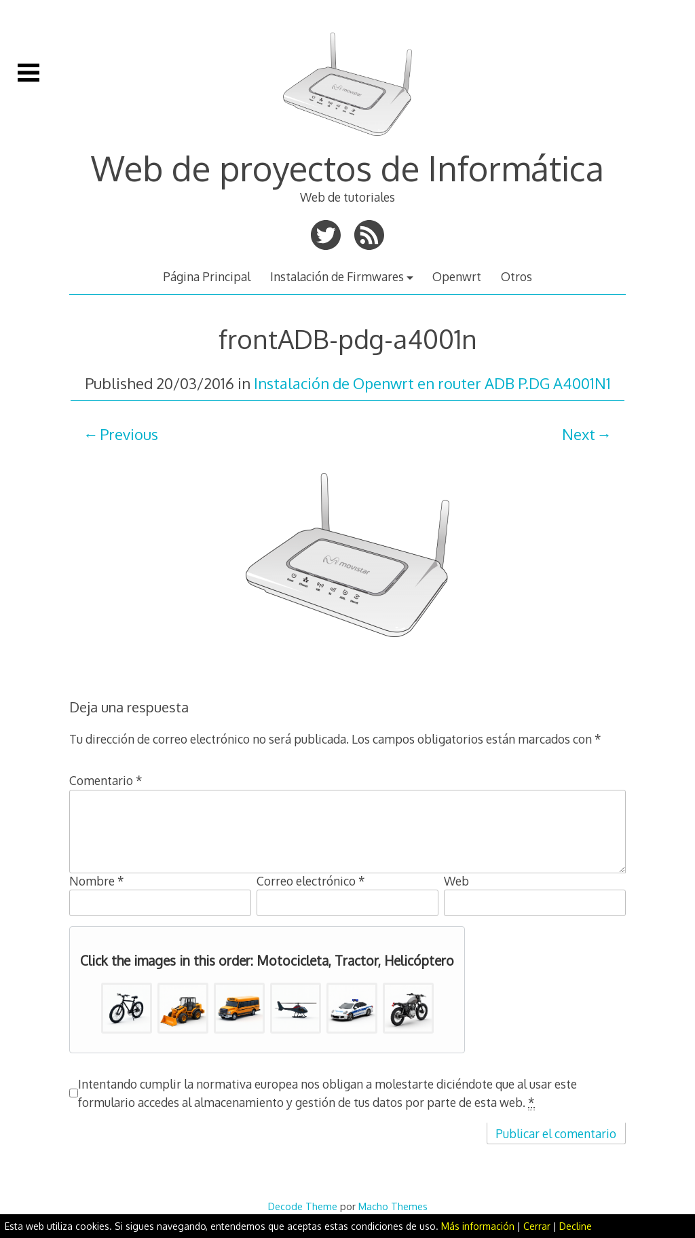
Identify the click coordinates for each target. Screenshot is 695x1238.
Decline (575, 1226)
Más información (477, 1226)
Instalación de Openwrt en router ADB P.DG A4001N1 (432, 383)
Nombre (96, 880)
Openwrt (456, 276)
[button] (126, 1008)
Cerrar (536, 1226)
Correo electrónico (311, 880)
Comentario (106, 780)
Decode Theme (302, 1206)
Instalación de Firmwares (337, 276)
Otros (516, 276)
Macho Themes (393, 1206)
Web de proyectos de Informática (347, 167)
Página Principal (206, 276)
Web (456, 880)
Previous (129, 433)
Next (578, 433)
